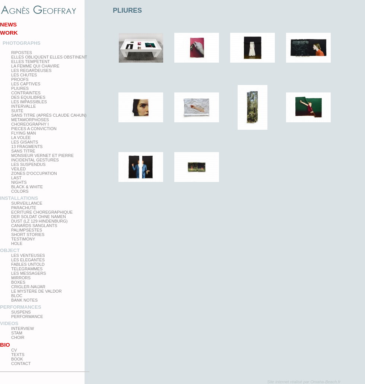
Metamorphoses (30, 119)
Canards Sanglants (34, 225)
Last (16, 178)
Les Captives (25, 84)
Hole (16, 243)
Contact (21, 363)
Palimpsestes (26, 230)
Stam (16, 333)
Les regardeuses (31, 70)
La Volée (21, 137)
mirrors (21, 278)
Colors (19, 191)
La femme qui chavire (35, 66)
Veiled (18, 169)
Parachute (23, 207)
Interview (22, 328)
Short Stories (27, 234)
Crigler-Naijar (28, 286)
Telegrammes (26, 269)
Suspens (21, 312)
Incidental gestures (35, 160)
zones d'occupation (34, 173)
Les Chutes (24, 75)
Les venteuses (28, 255)
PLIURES (20, 88)
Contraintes (26, 93)
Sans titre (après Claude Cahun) (48, 115)
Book (17, 359)
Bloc (16, 295)
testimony (23, 239)
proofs (19, 79)
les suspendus (28, 164)
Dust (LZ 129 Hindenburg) (39, 221)
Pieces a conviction (34, 128)
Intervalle (23, 106)
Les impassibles (29, 102)
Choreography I (30, 124)
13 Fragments (26, 146)
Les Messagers (28, 273)
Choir (17, 337)
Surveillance (26, 203)
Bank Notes (24, 300)
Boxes (18, 282)
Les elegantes (28, 260)
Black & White (27, 187)
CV (14, 350)
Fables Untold (28, 264)
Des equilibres (28, 97)
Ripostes (21, 52)
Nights (19, 182)
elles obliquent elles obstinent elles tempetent (49, 59)
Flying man (23, 133)
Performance (27, 316)
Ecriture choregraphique (42, 212)
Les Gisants (24, 142)
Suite (17, 110)
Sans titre (23, 151)
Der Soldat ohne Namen (38, 216)
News (8, 24)
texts (17, 354)
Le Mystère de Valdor (36, 291)
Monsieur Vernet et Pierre (42, 155)
